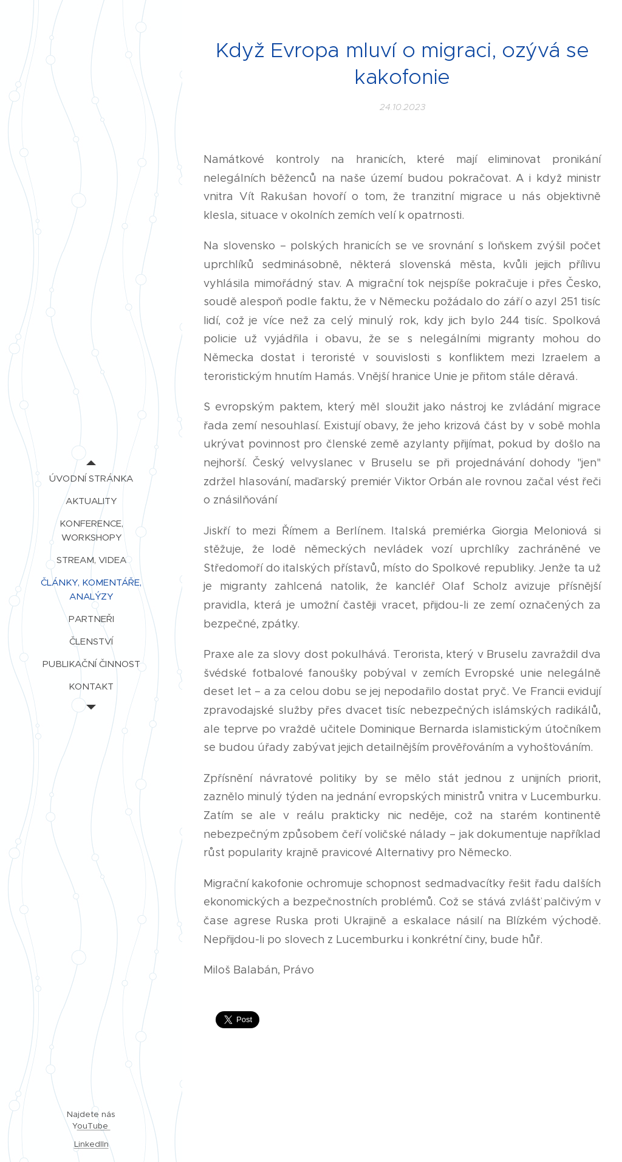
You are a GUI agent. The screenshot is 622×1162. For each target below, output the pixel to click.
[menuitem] (91, 478)
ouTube (94, 1126)
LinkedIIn (91, 1144)
